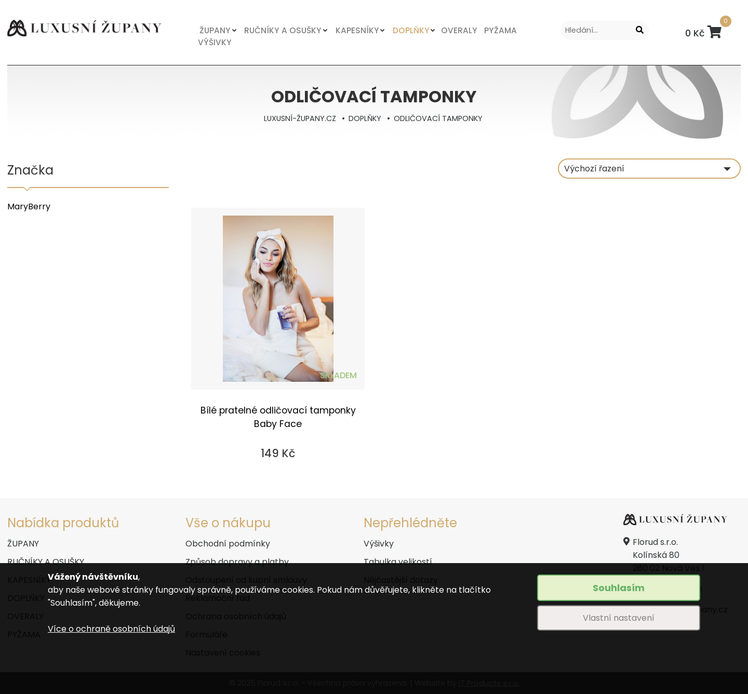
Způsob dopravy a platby (237, 562)
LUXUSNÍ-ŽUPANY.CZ (300, 118)
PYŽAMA (494, 30)
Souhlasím (619, 587)
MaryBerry (28, 206)
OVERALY (453, 30)
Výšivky (379, 544)
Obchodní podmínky (227, 544)
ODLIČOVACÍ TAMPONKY (438, 118)
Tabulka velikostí (398, 562)
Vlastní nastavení (618, 618)
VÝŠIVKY (214, 42)
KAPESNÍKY (354, 30)
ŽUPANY (214, 30)
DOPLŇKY (407, 30)
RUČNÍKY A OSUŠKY (280, 30)
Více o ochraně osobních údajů (111, 629)
